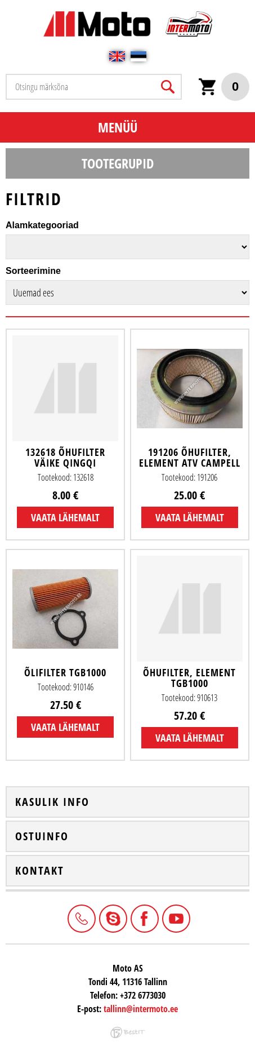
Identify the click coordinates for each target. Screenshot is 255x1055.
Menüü (117, 127)
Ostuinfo (42, 836)
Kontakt (39, 871)
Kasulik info (52, 802)
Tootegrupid (118, 163)
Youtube (175, 917)
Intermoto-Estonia (112, 917)
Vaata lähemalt (65, 517)
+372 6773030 (80, 917)
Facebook (143, 917)
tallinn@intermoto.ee (141, 1009)
